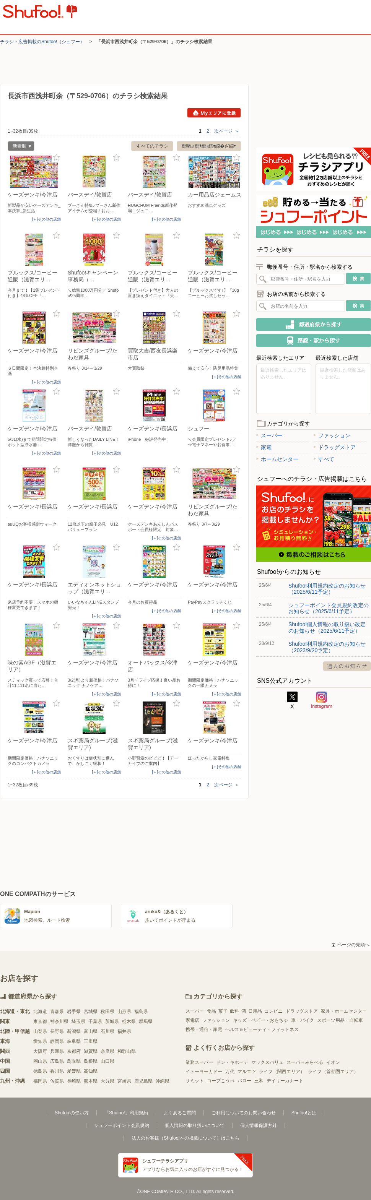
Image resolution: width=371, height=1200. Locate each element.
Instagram (321, 700)
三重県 (91, 1041)
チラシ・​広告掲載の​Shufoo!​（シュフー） (42, 41)
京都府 (74, 1051)
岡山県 (40, 1061)
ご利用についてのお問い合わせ (244, 1113)
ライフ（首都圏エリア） (333, 1071)
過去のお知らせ (347, 666)
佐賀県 (57, 1081)
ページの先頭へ (350, 944)
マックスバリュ (267, 1062)
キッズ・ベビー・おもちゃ (260, 1020)
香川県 (57, 1071)
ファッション (332, 435)
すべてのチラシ (152, 146)
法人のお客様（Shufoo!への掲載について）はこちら (185, 1138)
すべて (324, 459)
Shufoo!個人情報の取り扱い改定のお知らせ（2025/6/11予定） (327, 627)
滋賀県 (91, 1051)
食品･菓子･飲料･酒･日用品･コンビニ (245, 1011)
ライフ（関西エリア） (282, 1071)
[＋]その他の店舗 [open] (46, 219)
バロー (244, 1080)
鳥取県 (74, 1061)
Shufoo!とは (303, 1113)
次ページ (226, 131)
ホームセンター (277, 459)
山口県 (107, 1061)
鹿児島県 (143, 1081)
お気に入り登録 (56, 157)
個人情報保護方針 (258, 1125)
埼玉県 (78, 1021)
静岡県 (57, 1041)
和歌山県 (126, 1051)
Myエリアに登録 (214, 113)
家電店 (192, 1020)
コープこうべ (220, 1080)
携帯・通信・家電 (204, 1029)
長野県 (57, 1031)
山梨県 (40, 1031)
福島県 (141, 1011)
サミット (195, 1080)
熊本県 (91, 1081)
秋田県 (107, 1011)
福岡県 (40, 1081)
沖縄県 (162, 1081)
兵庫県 (57, 1051)
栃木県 (129, 1021)
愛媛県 (74, 1071)
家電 (264, 447)
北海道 (40, 1011)
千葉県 (95, 1021)
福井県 (124, 1031)
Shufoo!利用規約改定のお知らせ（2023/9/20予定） (327, 647)
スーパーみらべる (304, 1062)
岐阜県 (74, 1041)
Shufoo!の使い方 (72, 1113)
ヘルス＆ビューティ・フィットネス (262, 1029)
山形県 (124, 1011)
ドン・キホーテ (232, 1062)
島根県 (91, 1061)
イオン (333, 1062)
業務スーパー (199, 1062)
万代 (229, 1071)
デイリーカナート (285, 1080)
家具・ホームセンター (344, 1011)
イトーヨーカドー (204, 1071)
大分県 (107, 1081)
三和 (259, 1080)
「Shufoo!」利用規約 (126, 1113)
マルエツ (247, 1071)
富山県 (91, 1031)
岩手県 (74, 1011)
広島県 (57, 1061)
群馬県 (146, 1021)
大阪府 (40, 1051)
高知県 (91, 1071)
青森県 (57, 1011)
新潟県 (74, 1031)
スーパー (269, 435)
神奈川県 (59, 1021)
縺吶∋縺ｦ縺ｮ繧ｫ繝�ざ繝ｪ (209, 146)
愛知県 (40, 1041)
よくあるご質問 (180, 1113)
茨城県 (112, 1021)
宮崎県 (124, 1081)
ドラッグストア (335, 447)
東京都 (40, 1021)
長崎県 (74, 1081)
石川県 (107, 1031)
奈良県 (107, 1051)
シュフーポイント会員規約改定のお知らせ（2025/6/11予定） (328, 608)
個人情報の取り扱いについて (195, 1125)
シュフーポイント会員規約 (121, 1125)
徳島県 (40, 1071)
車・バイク (302, 1020)
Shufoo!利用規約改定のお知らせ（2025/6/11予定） (327, 589)
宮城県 (91, 1011)
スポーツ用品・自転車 (340, 1020)
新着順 (19, 147)
